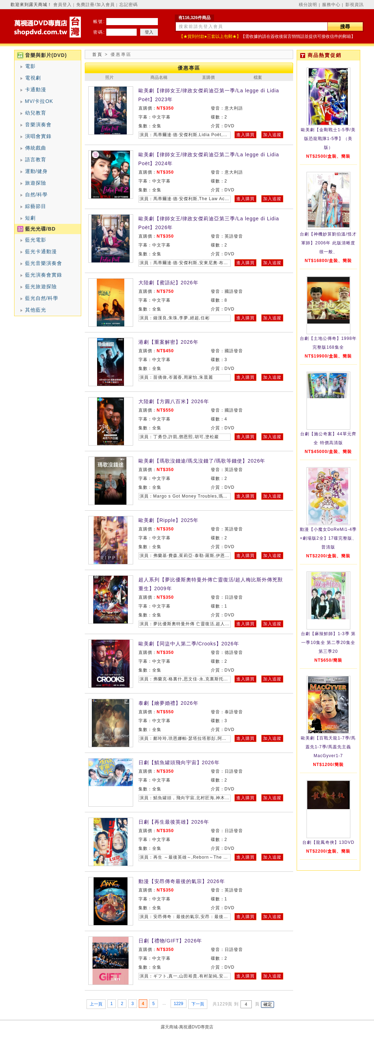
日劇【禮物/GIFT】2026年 (170, 941)
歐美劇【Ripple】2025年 (168, 520)
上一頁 (96, 1004)
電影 (30, 66)
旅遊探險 (35, 183)
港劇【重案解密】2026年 (168, 342)
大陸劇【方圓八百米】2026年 (173, 401)
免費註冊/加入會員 (95, 4)
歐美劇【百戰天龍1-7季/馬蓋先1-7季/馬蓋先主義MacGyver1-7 (328, 747)
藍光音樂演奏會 (43, 263)
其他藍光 (35, 310)
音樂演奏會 (38, 124)
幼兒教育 (35, 113)
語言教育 (35, 159)
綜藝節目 (35, 206)
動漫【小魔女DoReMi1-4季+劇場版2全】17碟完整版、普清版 (328, 538)
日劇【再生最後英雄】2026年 (173, 822)
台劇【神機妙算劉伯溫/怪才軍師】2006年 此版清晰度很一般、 (328, 243)
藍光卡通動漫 (41, 251)
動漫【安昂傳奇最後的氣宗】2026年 (181, 881)
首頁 (97, 54)
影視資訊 (354, 4)
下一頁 (197, 1004)
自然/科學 (36, 194)
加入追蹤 (272, 134)
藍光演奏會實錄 (43, 275)
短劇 (30, 218)
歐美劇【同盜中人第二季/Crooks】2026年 (188, 643)
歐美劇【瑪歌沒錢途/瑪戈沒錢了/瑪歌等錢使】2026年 (202, 461)
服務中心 (331, 4)
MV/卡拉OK (39, 101)
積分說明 (308, 4)
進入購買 (245, 134)
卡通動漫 (35, 89)
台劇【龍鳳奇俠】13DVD (328, 842)
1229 (178, 1003)
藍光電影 (35, 240)
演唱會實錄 (38, 136)
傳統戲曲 (35, 148)
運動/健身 (36, 171)
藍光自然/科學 (42, 298)
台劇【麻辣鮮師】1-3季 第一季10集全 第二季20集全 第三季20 (328, 642)
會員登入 (62, 4)
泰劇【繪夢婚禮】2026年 (168, 703)
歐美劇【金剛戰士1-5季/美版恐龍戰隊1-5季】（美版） (328, 138)
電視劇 (33, 78)
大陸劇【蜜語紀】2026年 (168, 282)
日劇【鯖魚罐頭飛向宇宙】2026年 (179, 762)
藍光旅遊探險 (41, 286)
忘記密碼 (128, 4)
